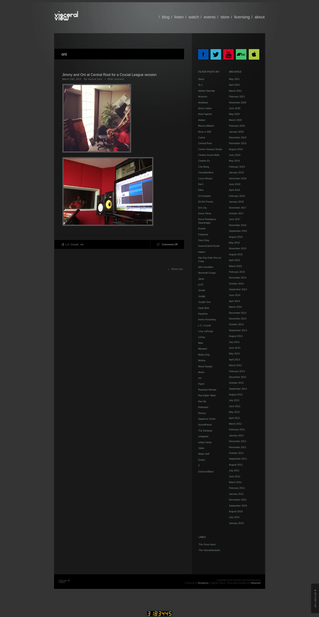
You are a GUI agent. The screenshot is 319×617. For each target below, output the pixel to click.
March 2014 (235, 307)
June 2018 (234, 184)
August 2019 (236, 149)
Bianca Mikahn (206, 125)
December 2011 (237, 441)
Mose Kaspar (205, 366)
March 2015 (235, 266)
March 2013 (235, 365)
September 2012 (238, 388)
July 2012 (234, 400)
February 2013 (237, 371)
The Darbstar (205, 430)
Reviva (202, 413)
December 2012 (237, 377)
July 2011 (234, 470)
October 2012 (236, 382)
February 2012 (237, 429)
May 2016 (234, 242)
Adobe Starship (206, 90)
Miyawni (202, 348)
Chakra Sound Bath (209, 155)
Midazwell (256, 583)
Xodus (201, 459)
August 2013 (236, 336)
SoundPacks (205, 424)
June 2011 (234, 476)
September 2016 (238, 231)
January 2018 (236, 201)
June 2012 (234, 406)
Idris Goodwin (205, 267)
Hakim (201, 252)
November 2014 (237, 277)
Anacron (202, 96)
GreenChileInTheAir (209, 246)
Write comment (115, 79)
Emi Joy (202, 207)
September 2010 (238, 505)
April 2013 (234, 359)
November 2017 (237, 207)
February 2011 (237, 488)
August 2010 (236, 511)
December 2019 (237, 137)
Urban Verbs (205, 442)
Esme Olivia (204, 213)
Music (201, 372)
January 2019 (236, 172)
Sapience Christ (207, 419)
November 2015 (237, 248)
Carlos (201, 137)
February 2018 (237, 196)
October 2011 (236, 453)
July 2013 (234, 342)
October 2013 (236, 324)
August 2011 (236, 464)
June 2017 (234, 219)
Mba (200, 343)
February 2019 (237, 166)
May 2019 (234, 160)
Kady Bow (203, 308)
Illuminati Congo (207, 272)
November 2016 (237, 225)
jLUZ (200, 284)
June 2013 (234, 347)
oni (82, 244)
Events (202, 228)
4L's (200, 84)
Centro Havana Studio (210, 149)
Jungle (201, 296)
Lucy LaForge (205, 331)
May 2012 (234, 412)
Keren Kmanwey (207, 319)
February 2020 (237, 125)
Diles (201, 190)
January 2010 (236, 523)
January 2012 (236, 435)
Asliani (201, 120)
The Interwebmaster (209, 550)
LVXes (201, 337)
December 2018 (237, 178)
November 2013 (237, 318)
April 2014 (234, 301)
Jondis (201, 290)
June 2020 (234, 108)
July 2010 (234, 517)
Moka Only (204, 354)
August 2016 (236, 237)
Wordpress (203, 583)
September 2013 (238, 330)
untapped (203, 436)
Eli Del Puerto (205, 201)
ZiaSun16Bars (206, 471)
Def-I (201, 184)
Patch (201, 384)
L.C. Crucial (72, 244)
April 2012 (234, 418)
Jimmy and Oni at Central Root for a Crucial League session (109, 75)
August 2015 (236, 254)
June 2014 (234, 295)
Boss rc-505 (204, 131)
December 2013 (237, 312)
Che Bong (203, 166)
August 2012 (236, 394)
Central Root (205, 143)
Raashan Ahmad (207, 389)
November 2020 (237, 102)
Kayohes (203, 313)
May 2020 (234, 114)
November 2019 (237, 143)
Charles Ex (204, 160)
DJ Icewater (204, 196)
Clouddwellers (206, 172)
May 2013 (234, 353)
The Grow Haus (207, 544)
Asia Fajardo (205, 114)
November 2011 (237, 447)
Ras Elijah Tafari (207, 395)
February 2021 (237, 96)
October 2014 (236, 283)
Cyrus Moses (205, 178)
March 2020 (235, 120)
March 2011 (235, 482)
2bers (201, 79)
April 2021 (234, 84)
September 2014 (238, 289)
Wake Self (203, 454)
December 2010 (237, 499)
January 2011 (236, 494)
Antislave (203, 102)
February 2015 (237, 272)
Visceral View (95, 79)
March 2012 (235, 423)
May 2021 (234, 79)
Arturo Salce (205, 108)
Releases (203, 407)
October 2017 (236, 213)
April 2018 (234, 190)
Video (201, 448)
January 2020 (236, 131)
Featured (203, 234)
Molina (201, 360)
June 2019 (234, 155)
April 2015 (234, 260)
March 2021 (235, 90)
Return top (177, 269)
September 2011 (238, 458)
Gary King (203, 240)
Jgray (201, 278)
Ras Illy (202, 401)
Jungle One (204, 302)
